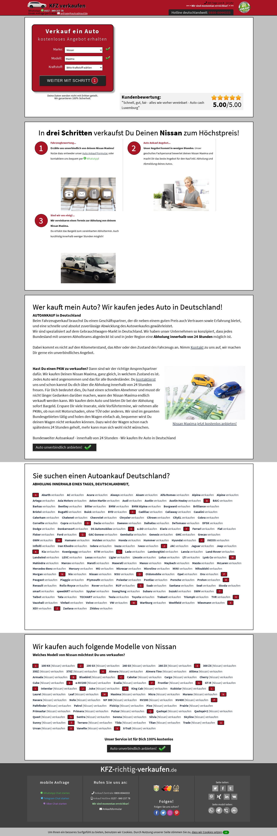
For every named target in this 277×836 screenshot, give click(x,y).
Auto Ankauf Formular (70, 169)
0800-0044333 (122, 718)
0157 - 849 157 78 (53, 10)
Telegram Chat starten (56, 724)
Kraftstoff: (56, 67)
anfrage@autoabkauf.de (74, 13)
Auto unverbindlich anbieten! (63, 373)
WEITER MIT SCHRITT (72, 80)
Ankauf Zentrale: (104, 718)
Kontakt (197, 272)
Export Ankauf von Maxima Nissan (163, 764)
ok (226, 832)
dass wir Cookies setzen (207, 832)
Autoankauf (119, 764)
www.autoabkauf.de (100, 764)
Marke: (58, 49)
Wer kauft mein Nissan (196, 764)
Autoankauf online (155, 759)
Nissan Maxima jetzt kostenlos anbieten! (205, 349)
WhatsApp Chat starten (57, 718)
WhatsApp (56, 179)
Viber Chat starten (56, 729)
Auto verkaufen (176, 759)
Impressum (155, 798)
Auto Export (135, 764)
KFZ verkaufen (67, 5)
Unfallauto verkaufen (131, 759)
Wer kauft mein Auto (105, 759)
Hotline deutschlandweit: (201, 12)
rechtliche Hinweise (136, 798)
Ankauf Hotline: (102, 724)
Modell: (56, 58)
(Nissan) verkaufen (58, 591)
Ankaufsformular (112, 734)
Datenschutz (116, 798)
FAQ (166, 798)
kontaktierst (146, 304)
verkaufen (53, 420)
